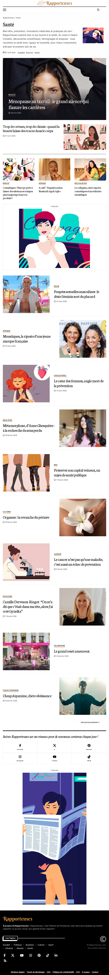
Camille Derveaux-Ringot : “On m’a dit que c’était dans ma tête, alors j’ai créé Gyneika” (26, 606)
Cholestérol (60, 375)
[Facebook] (20, 747)
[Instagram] (20, 758)
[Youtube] (54, 758)
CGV (78, 972)
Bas (55, 465)
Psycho (37, 52)
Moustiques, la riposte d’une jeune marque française (28, 338)
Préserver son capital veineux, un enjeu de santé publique (78, 472)
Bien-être (29, 52)
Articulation (81, 183)
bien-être (7, 418)
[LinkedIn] (56, 955)
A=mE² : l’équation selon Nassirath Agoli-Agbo (51, 189)
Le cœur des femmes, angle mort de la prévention (78, 383)
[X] (54, 747)
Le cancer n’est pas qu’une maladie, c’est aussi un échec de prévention (80, 561)
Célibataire (59, 646)
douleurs (7, 596)
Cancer (57, 554)
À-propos (86, 972)
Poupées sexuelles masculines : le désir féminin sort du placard (78, 293)
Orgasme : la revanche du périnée (27, 516)
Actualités (21, 52)
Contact (95, 972)
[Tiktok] (89, 758)
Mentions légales (18, 972)
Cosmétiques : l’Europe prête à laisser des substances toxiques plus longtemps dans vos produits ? (18, 193)
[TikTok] (48, 955)
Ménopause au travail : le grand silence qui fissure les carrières (50, 103)
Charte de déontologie (36, 972)
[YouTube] (21, 955)
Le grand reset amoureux (72, 650)
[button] (5, 10)
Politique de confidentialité (63, 972)
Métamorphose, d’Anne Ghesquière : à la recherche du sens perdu (28, 427)
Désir (56, 286)
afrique (42, 183)
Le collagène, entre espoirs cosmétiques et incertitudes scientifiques (88, 191)
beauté (12, 95)
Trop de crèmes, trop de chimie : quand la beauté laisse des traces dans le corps (31, 128)
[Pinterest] (89, 747)
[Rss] (5, 960)
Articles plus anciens (88, 722)
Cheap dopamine (11, 688)
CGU (49, 972)
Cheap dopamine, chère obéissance (21, 695)
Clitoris (7, 512)
